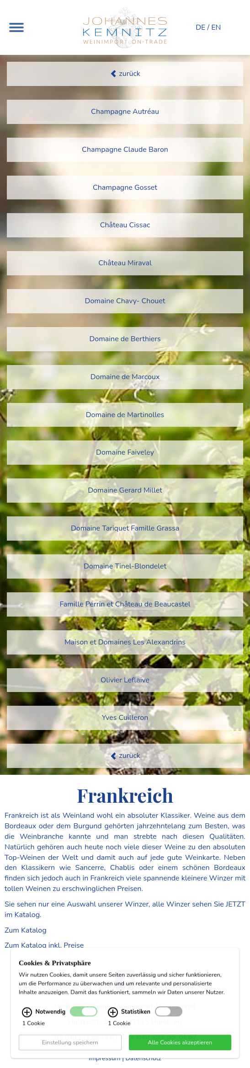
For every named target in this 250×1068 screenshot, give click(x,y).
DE (200, 27)
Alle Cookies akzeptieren (180, 1048)
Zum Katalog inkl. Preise (44, 945)
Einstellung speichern (70, 1048)
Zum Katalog (26, 930)
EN (216, 27)
